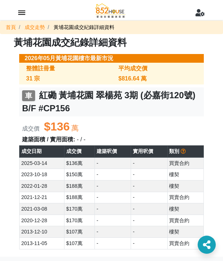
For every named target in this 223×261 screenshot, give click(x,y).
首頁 (11, 27)
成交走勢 (35, 27)
